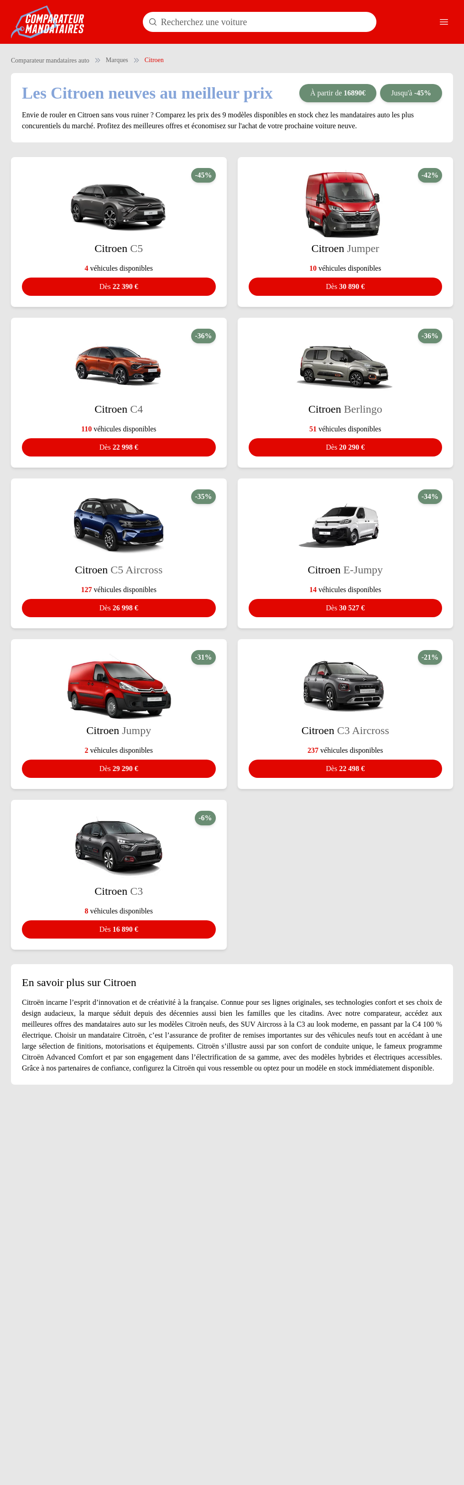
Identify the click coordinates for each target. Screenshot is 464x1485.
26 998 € (118, 608)
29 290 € (118, 768)
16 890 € (118, 929)
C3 (301, 1024)
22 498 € (345, 768)
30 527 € (345, 608)
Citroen (154, 60)
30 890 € (345, 286)
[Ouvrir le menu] (444, 22)
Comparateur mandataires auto (50, 60)
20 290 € (345, 447)
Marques (117, 60)
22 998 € (118, 447)
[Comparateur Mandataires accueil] (47, 21)
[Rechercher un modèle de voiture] (259, 22)
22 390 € (118, 286)
